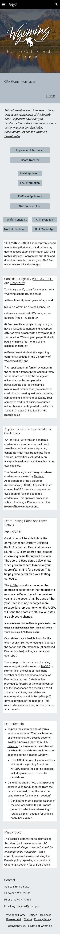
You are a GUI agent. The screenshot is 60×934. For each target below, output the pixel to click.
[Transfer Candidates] (15, 219)
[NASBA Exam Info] (29, 206)
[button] (4, 4)
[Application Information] (29, 150)
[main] (30, 54)
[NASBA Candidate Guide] (15, 229)
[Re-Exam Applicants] (29, 196)
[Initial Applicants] (30, 173)
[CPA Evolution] (44, 219)
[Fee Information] (30, 183)
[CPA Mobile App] (44, 229)
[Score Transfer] (29, 160)
